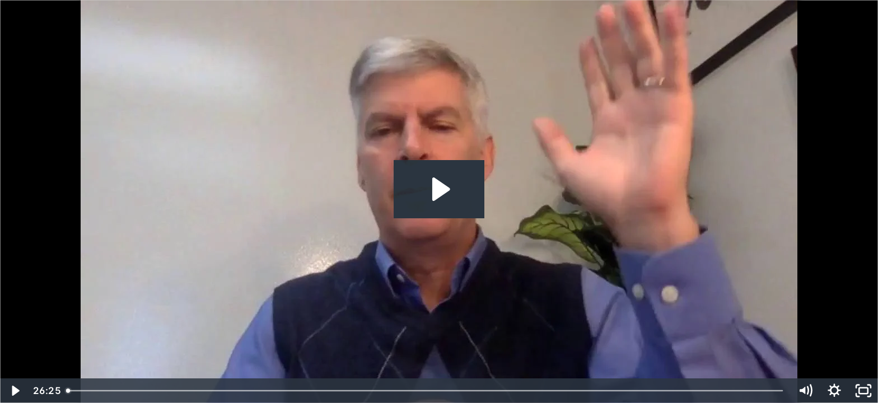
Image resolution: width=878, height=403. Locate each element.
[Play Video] (14, 390)
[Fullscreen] (863, 390)
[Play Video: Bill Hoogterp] (439, 189)
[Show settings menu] (834, 390)
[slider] (425, 390)
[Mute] (805, 390)
